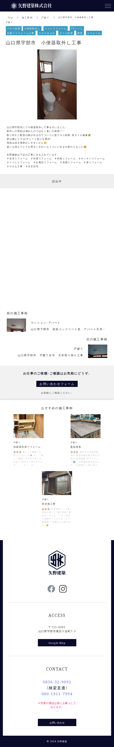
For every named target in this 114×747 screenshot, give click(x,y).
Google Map (57, 643)
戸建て (45, 17)
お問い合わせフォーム (57, 384)
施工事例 (27, 17)
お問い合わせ (57, 722)
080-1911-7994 (57, 693)
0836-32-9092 (57, 681)
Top (10, 17)
